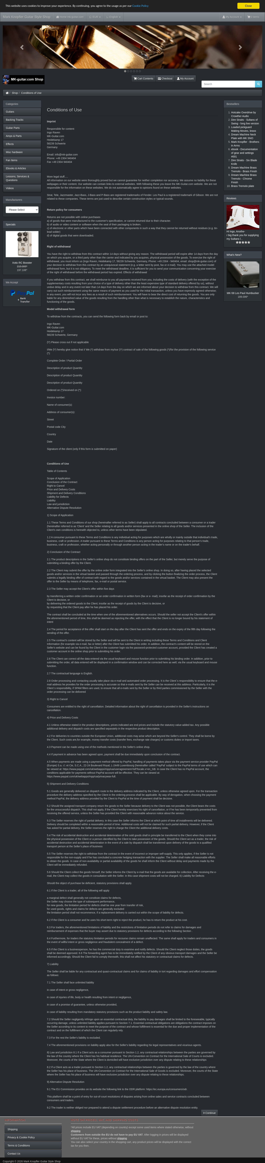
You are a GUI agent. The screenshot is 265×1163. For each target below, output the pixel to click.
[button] (22, 47)
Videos (10, 188)
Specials (10, 224)
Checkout (165, 78)
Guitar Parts (13, 127)
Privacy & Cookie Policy (21, 1137)
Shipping (13, 1129)
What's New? (234, 254)
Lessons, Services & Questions (17, 178)
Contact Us (14, 1153)
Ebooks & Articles (16, 168)
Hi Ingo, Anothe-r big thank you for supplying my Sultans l (243, 235)
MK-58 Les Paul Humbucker (243, 293)
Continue (209, 1112)
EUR (95, 17)
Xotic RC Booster (22, 262)
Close (248, 6)
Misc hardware (14, 152)
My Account (185, 78)
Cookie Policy (145, 6)
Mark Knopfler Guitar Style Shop (26, 17)
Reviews (231, 198)
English (113, 17)
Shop (15, 92)
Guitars (10, 111)
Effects (10, 144)
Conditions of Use (31, 92)
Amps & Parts (14, 135)
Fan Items (11, 160)
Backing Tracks (14, 119)
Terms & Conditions (19, 1145)
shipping (75, 1131)
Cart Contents (143, 78)
